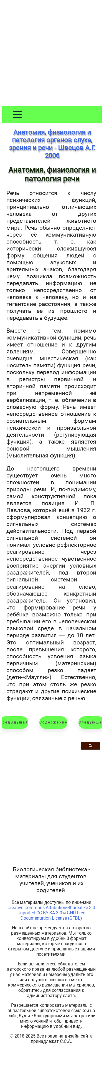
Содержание (53, 722)
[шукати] (40, 746)
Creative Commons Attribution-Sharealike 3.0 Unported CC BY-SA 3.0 (51, 910)
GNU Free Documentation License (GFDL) (53, 915)
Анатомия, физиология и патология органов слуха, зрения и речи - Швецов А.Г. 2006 (52, 144)
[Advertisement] (52, 54)
